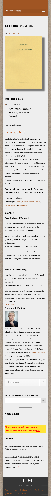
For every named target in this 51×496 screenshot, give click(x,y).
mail (38, 431)
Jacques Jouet (14, 33)
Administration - (12, 490)
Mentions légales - (27, 490)
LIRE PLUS (10, 305)
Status (24, 493)
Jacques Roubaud (38, 352)
